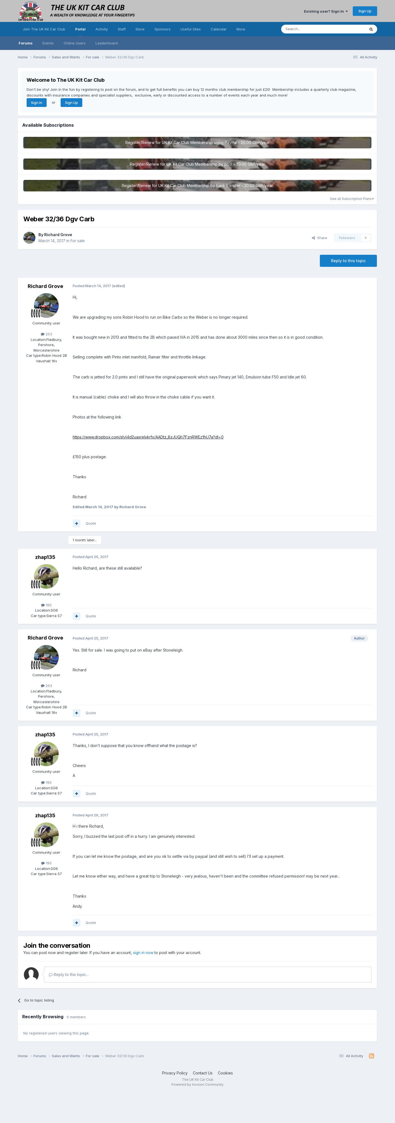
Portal (80, 31)
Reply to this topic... (69, 974)
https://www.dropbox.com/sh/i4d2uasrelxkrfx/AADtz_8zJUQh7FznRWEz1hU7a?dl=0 (148, 437)
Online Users (75, 43)
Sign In (36, 102)
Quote (91, 523)
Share (319, 238)
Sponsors (162, 29)
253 (46, 334)
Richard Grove (58, 234)
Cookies (225, 1073)
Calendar (219, 29)
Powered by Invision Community (197, 1084)
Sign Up (365, 11)
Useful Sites (190, 29)
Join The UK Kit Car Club (44, 29)
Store (140, 29)
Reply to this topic (348, 260)
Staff (122, 29)
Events (48, 43)
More (240, 29)
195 (46, 605)
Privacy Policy (175, 1073)
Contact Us (203, 1073)
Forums (26, 43)
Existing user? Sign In (326, 11)
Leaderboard (106, 43)
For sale (77, 240)
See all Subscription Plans (352, 199)
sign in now (143, 952)
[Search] (309, 29)
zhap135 (45, 557)
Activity (101, 29)
